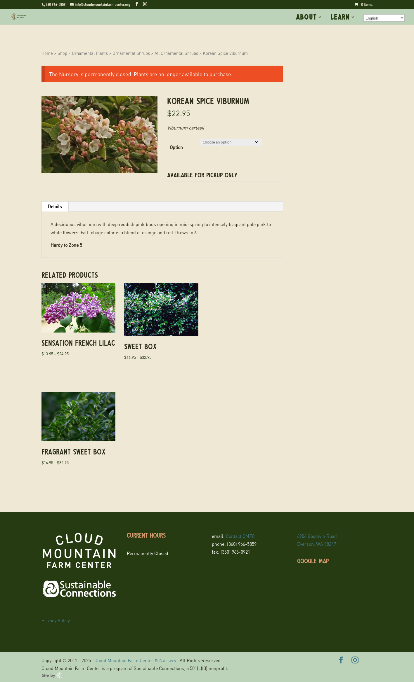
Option (176, 147)
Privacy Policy (55, 620)
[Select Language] (384, 18)
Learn (340, 17)
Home (47, 53)
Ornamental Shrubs (131, 53)
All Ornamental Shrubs (176, 53)
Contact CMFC (240, 536)
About (306, 17)
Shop (62, 53)
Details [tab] (55, 206)
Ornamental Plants (90, 53)
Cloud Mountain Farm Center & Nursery (135, 660)
